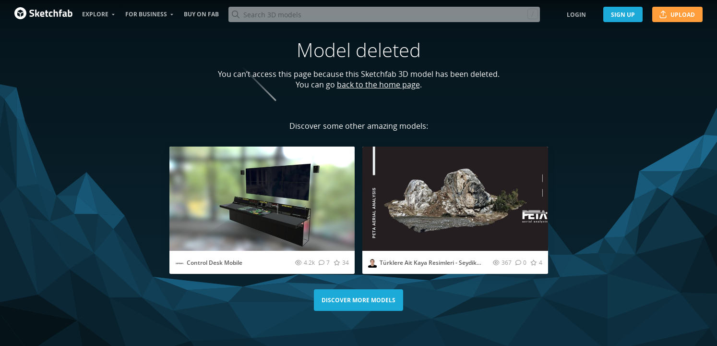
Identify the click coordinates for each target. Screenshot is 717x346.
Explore (95, 14)
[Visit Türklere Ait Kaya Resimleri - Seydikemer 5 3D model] (455, 199)
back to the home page (378, 84)
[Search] (384, 14)
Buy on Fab (201, 14)
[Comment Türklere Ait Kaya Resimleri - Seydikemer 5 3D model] (520, 262)
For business (146, 14)
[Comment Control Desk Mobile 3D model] (324, 262)
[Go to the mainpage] (43, 14)
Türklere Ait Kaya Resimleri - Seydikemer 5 (438, 263)
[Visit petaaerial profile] (372, 263)
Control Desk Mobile (214, 263)
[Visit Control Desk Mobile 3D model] (262, 199)
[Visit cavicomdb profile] (179, 263)
